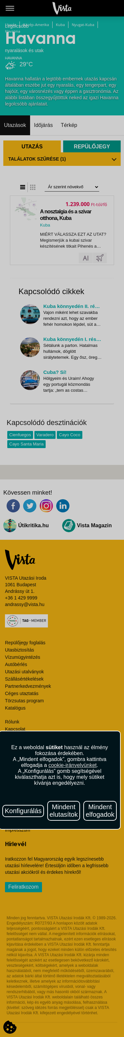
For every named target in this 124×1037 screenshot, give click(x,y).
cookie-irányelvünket (72, 765)
